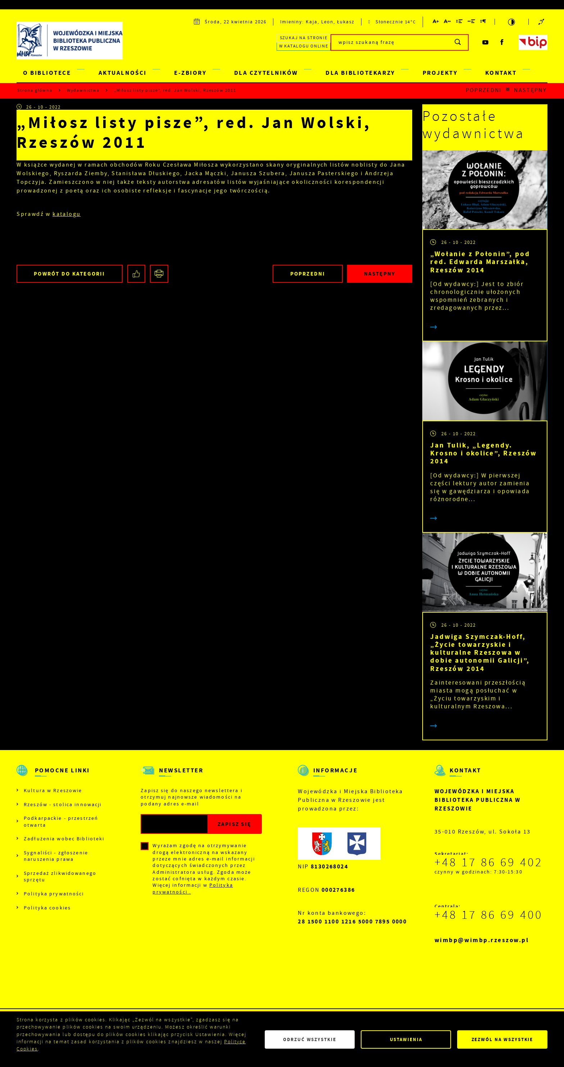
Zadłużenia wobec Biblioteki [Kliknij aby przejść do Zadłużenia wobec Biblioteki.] (64, 838)
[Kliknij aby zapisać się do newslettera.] (234, 824)
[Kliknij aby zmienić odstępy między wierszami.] (459, 22)
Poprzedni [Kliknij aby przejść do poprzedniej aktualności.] (484, 90)
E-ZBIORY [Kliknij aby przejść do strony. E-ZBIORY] (190, 73)
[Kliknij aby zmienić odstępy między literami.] (447, 22)
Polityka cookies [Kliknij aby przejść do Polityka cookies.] (47, 907)
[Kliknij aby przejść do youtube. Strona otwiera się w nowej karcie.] (485, 42)
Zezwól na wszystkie (502, 1039)
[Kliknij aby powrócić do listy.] (507, 90)
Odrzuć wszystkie (309, 1039)
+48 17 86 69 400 (489, 914)
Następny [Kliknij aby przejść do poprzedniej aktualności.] (530, 90)
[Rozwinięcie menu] (61, 776)
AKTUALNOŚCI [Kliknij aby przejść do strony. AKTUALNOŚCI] (123, 73)
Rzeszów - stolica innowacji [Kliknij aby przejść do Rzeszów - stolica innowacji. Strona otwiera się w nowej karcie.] (62, 804)
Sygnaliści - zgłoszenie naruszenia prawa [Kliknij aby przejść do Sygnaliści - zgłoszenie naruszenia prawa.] (56, 855)
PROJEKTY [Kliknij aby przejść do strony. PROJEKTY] (440, 73)
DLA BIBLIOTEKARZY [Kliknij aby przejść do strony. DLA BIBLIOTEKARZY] (360, 73)
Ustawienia (406, 1039)
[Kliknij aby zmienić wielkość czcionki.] (436, 22)
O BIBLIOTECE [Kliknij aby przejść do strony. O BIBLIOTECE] (47, 73)
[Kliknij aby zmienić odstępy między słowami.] (471, 22)
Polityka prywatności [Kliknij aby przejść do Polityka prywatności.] (54, 893)
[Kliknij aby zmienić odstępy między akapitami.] (483, 22)
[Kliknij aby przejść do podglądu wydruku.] (159, 274)
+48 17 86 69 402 (489, 862)
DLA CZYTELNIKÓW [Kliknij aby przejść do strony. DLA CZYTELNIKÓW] (266, 73)
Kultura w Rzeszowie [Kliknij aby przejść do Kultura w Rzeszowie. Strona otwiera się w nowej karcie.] (53, 790)
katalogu (67, 214)
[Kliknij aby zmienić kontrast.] (512, 22)
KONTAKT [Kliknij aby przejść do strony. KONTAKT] (501, 73)
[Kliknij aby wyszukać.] (458, 42)
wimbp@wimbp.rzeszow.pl (482, 940)
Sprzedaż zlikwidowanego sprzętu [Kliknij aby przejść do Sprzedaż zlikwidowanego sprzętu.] (60, 876)
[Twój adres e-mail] (174, 824)
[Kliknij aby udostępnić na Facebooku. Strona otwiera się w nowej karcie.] (136, 274)
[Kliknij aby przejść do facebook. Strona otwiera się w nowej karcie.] (502, 42)
